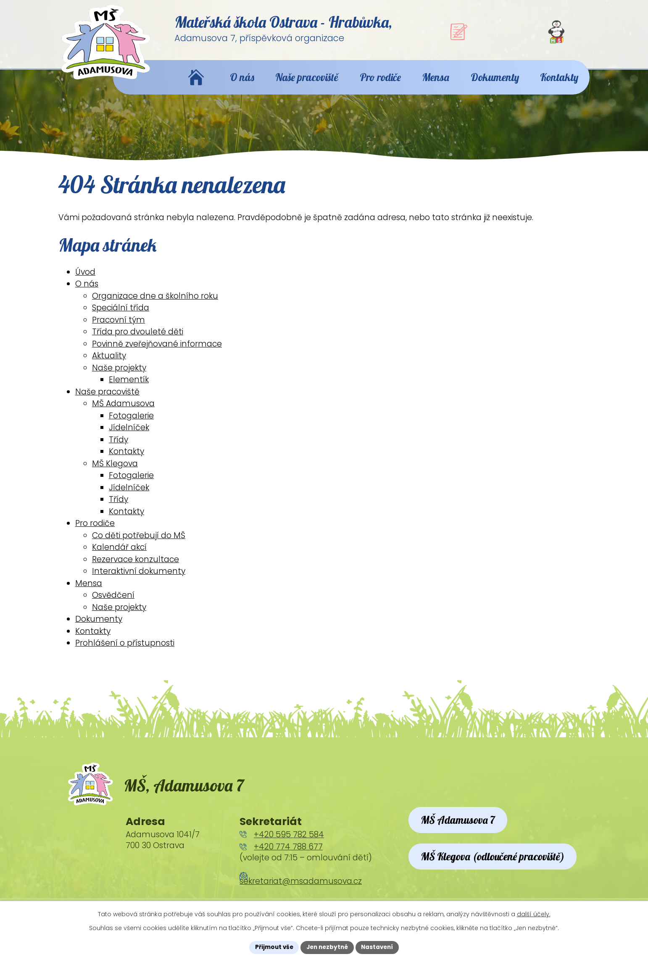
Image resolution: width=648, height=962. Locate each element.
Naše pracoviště (107, 399)
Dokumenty (98, 626)
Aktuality (109, 363)
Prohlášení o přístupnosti (124, 650)
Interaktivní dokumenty (138, 578)
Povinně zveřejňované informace (157, 351)
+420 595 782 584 (289, 845)
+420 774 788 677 (288, 857)
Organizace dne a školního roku (155, 303)
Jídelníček (129, 435)
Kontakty (126, 459)
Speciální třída (120, 315)
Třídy (118, 446)
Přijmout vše (272, 947)
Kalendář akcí (119, 554)
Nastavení (379, 947)
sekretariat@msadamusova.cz (301, 892)
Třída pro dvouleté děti (137, 339)
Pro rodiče (95, 530)
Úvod (85, 279)
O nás (86, 291)
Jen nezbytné (327, 947)
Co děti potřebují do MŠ (138, 542)
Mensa (88, 590)
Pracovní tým (118, 327)
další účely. (534, 913)
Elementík (129, 387)
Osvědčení (113, 602)
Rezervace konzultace (135, 566)
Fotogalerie (131, 422)
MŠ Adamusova (123, 411)
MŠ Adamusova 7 (461, 832)
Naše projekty (119, 375)
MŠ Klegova (115, 470)
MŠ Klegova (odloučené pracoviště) (499, 880)
